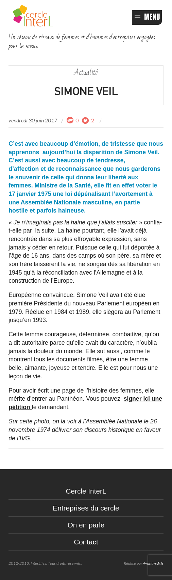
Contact (86, 542)
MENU (147, 17)
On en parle (86, 525)
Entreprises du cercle (86, 508)
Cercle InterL (86, 491)
